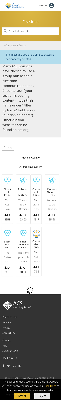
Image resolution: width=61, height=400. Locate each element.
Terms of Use (9, 317)
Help (4, 345)
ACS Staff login (10, 350)
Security (6, 322)
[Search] (30, 31)
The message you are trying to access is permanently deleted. (30, 57)
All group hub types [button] (30, 166)
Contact (6, 340)
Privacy (6, 327)
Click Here (50, 386)
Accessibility (8, 332)
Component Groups (16, 45)
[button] (22, 396)
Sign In (43, 5)
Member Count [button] (30, 157)
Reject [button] (42, 396)
